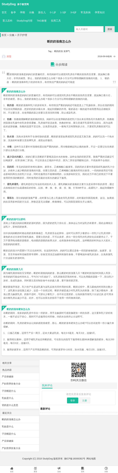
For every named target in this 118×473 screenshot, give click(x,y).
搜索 (110, 29)
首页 (4, 12)
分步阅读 (59, 64)
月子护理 (22, 35)
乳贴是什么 (7, 398)
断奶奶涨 (58, 51)
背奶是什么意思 (10, 405)
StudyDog (9, 4)
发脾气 (66, 51)
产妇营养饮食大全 (11, 383)
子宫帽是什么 (9, 391)
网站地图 (91, 458)
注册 (84, 400)
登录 (72, 400)
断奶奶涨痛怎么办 (11, 419)
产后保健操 (7, 376)
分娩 (11, 35)
